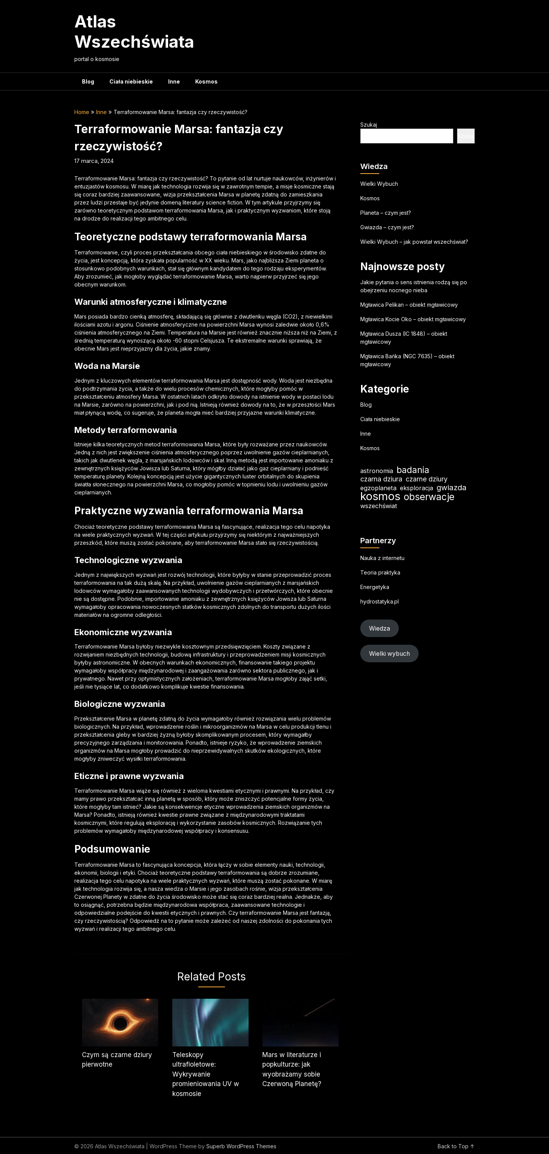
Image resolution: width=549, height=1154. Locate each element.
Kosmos (206, 81)
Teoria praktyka (380, 572)
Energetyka (374, 587)
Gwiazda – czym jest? (387, 227)
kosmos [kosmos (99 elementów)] (380, 496)
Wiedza (379, 628)
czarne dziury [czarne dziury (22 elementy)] (427, 479)
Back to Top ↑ (456, 1146)
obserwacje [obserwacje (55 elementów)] (429, 497)
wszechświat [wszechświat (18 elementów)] (378, 506)
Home (81, 112)
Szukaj (368, 124)
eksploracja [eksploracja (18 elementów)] (416, 488)
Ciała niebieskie (131, 81)
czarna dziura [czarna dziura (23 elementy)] (381, 479)
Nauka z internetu (382, 558)
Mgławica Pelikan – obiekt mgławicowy (409, 304)
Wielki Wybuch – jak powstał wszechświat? (414, 241)
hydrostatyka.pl (379, 601)
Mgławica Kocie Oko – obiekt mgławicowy (413, 319)
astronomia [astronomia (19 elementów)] (376, 471)
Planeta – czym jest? (385, 212)
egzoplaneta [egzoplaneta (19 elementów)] (378, 488)
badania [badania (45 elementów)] (412, 470)
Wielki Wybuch (379, 183)
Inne (174, 81)
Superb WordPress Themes (241, 1146)
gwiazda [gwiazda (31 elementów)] (452, 487)
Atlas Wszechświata (134, 31)
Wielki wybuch (389, 653)
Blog (88, 81)
